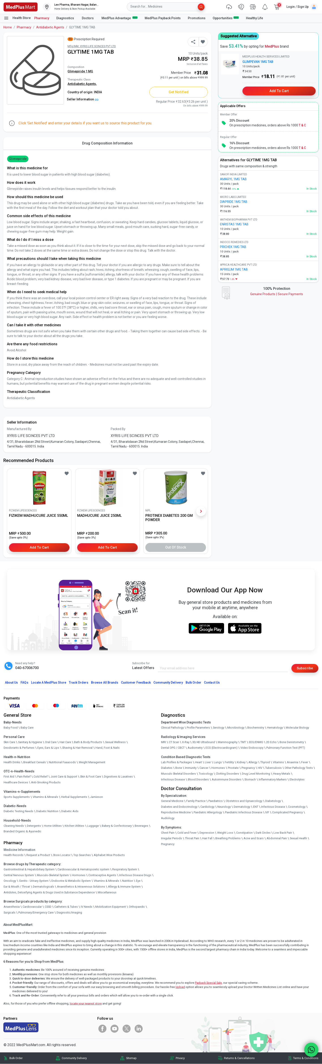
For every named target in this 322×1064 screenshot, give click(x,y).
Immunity (191, 768)
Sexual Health (298, 838)
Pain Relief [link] (24, 776)
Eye (138, 881)
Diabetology (273, 801)
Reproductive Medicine (176, 812)
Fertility (229, 762)
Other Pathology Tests (299, 768)
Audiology (167, 818)
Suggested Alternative (238, 36)
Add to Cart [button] (39, 547)
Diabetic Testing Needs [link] (18, 811)
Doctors (88, 18)
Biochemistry (255, 727)
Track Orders (79, 682)
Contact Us (212, 682)
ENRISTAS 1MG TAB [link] (234, 224)
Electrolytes (297, 779)
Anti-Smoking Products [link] (46, 782)
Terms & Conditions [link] (305, 1058)
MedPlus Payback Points (163, 18)
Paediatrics (215, 801)
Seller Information (82, 99)
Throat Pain (192, 838)
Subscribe (304, 668)
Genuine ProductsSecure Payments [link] (276, 294)
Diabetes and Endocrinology (179, 806)
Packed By (118, 429)
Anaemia (292, 762)
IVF (267, 812)
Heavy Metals (281, 774)
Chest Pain (167, 832)
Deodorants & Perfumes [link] (19, 748)
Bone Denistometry (292, 742)
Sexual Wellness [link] (115, 742)
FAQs (24, 682)
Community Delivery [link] (74, 1058)
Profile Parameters (198, 727)
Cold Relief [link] (41, 776)
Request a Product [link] (38, 855)
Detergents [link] (34, 825)
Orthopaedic (137, 907)
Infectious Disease (173, 779)
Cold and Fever (187, 832)
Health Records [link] (13, 855)
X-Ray (185, 742)
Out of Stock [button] (175, 547)
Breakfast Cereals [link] (34, 762)
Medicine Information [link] (19, 850)
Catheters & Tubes (66, 907)
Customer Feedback (136, 682)
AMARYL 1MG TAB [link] (233, 179)
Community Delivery (168, 682)
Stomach (250, 779)
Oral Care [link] (51, 742)
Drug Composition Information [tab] (107, 143)
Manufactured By (19, 429)
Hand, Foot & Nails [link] (107, 748)
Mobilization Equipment (110, 907)
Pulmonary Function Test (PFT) (285, 748)
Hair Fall (207, 838)
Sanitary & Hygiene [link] (30, 742)
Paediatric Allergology (208, 812)
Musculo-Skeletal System (53, 875)
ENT (255, 806)
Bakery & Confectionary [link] (117, 825)
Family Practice (195, 801)
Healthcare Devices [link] (16, 782)
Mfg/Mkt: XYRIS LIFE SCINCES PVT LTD (92, 46)
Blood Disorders (198, 779)
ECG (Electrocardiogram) (221, 748)
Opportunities (226, 18)
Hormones (78, 875)
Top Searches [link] (82, 855)
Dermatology (242, 806)
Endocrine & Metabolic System (71, 881)
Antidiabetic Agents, (82, 84)
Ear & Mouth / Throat (17, 886)
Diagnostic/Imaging (69, 912)
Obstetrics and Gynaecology (244, 801)
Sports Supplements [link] (17, 797)
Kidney (241, 762)
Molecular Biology (297, 727)
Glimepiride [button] (18, 159)
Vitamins (278, 762)
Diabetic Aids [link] (69, 811)
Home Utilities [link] (53, 825)
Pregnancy (248, 768)
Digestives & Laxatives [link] (118, 776)
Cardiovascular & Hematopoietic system (83, 869)
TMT (243, 742)
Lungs (218, 762)
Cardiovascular (32, 907)
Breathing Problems (228, 838)
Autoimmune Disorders (227, 779)
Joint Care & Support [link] (64, 776)
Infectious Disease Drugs (135, 875)
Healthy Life (254, 18)
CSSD (48, 907)
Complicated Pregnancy (287, 812)
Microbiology (235, 727)
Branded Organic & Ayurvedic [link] (22, 831)
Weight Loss (225, 832)
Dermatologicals (43, 886)
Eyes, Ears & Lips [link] (48, 748)
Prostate (233, 768)
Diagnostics (65, 18)
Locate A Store (48, 682)
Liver (208, 762)
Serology (218, 727)
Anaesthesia (12, 907)
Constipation (244, 832)
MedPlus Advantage (120, 18)
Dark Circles (263, 832)
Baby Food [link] (11, 727)
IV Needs (86, 907)
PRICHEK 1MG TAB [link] (233, 247)
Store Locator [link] (61, 855)
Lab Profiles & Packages (176, 762)
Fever (304, 762)
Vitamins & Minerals (106, 881)
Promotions (196, 18)
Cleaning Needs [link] (14, 825)
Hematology (275, 727)
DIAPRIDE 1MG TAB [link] (233, 201)
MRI (163, 742)
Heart (198, 762)
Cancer (203, 768)
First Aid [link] (9, 776)
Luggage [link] (93, 825)
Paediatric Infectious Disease (243, 812)
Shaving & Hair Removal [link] (77, 748)
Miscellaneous (107, 892)
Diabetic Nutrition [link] (47, 811)
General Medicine (172, 801)
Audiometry (195, 748)
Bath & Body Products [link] (88, 742)
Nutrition (127, 881)
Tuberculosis (273, 768)
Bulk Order (193, 682)
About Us (11, 682)
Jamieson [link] (96, 797)
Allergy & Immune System (124, 886)
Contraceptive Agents (102, 875)
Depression (206, 832)
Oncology (10, 881)
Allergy (252, 762)
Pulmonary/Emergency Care (36, 912)
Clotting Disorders (227, 774)
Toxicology (206, 774)
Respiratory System (124, 869)
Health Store (17, 18)
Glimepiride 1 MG (80, 71)
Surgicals (9, 912)
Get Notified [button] (179, 92)
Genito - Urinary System (34, 881)
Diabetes (166, 768)
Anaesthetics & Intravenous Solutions (81, 886)
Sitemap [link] (131, 1058)
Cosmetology (296, 806)
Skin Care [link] (9, 742)
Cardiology (207, 806)
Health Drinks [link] (12, 762)
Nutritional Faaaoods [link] (62, 762)
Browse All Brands (104, 682)
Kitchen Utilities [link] (74, 825)
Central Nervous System (19, 875)
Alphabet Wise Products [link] (109, 855)
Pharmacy (41, 18)
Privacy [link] (180, 1058)
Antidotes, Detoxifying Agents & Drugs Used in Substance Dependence (49, 892)
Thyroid (265, 762)
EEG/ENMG (256, 742)
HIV (260, 768)
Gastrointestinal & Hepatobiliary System (29, 869)
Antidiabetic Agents (50, 27)
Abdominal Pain (277, 838)
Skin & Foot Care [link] (90, 776)
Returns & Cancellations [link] (239, 1058)
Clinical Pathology (172, 727)
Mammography (227, 742)
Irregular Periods (171, 838)
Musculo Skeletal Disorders (178, 774)
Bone (178, 768)
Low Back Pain (282, 832)
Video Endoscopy (251, 748)
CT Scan (174, 742)
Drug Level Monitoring (256, 774)
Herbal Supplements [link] (74, 797)
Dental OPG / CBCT (173, 748)
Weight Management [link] (92, 762)
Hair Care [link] (65, 742)
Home (7, 27)
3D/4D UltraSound (203, 742)
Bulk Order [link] (16, 1058)
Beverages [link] (141, 825)
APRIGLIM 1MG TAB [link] (234, 269)
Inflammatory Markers (273, 779)
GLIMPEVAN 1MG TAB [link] (257, 62)
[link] (21, 6)
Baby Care (27, 727)
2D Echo (271, 742)
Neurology (224, 806)
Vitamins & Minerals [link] (45, 797)
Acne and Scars (254, 838)
